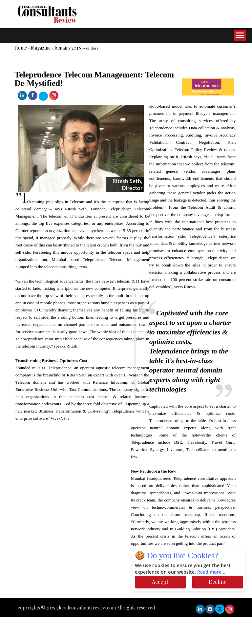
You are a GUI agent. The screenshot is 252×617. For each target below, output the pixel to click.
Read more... (211, 572)
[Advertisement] (119, 578)
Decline (217, 581)
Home (20, 48)
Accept (160, 581)
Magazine (41, 48)
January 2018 (67, 48)
